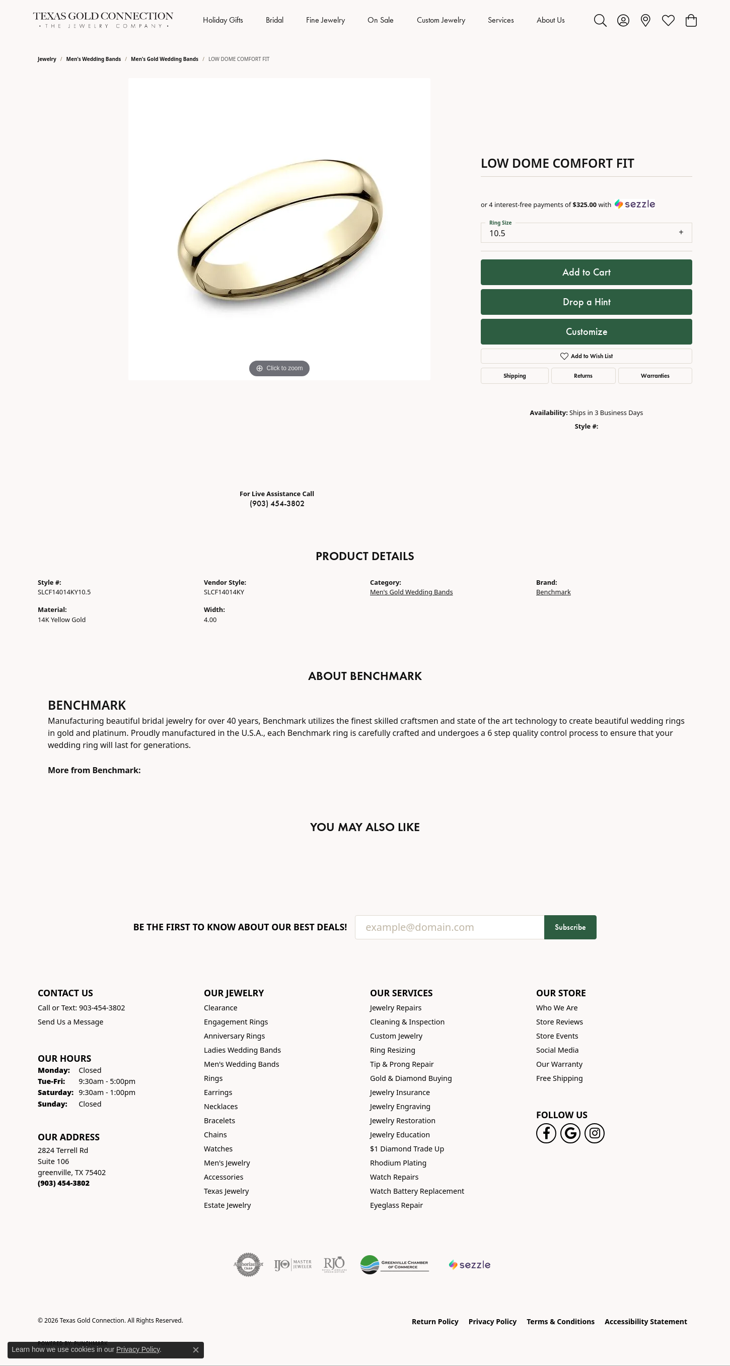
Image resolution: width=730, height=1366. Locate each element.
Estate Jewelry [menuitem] (227, 1205)
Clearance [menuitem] (221, 1007)
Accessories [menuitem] (223, 1177)
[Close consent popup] (196, 1350)
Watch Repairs (394, 1177)
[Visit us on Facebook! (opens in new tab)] (546, 1133)
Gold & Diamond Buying (411, 1078)
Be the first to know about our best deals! (240, 927)
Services (501, 20)
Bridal (274, 20)
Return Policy (435, 1321)
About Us (551, 20)
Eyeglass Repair (396, 1205)
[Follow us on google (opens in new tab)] (570, 1133)
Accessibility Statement (646, 1321)
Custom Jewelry (441, 20)
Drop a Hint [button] (587, 302)
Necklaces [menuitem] (221, 1106)
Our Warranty (559, 1064)
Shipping (514, 375)
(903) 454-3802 (277, 503)
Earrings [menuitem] (218, 1092)
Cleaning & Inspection (407, 1022)
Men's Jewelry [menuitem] (227, 1163)
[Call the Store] (64, 1183)
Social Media (557, 1050)
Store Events (557, 1036)
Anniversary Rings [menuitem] (234, 1036)
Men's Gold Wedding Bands (164, 58)
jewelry (47, 58)
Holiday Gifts (223, 20)
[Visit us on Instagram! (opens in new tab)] (595, 1133)
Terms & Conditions (561, 1321)
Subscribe (570, 927)
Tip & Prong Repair (402, 1064)
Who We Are (557, 1007)
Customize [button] (587, 331)
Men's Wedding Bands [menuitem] (241, 1064)
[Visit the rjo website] (334, 1264)
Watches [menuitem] (218, 1148)
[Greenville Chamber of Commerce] (394, 1264)
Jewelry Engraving (400, 1106)
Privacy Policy (493, 1321)
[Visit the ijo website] (293, 1264)
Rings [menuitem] (213, 1078)
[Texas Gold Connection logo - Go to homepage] (103, 20)
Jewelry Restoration (402, 1120)
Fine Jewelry (325, 20)
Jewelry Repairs (395, 1007)
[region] (279, 279)
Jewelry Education (400, 1134)
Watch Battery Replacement (417, 1191)
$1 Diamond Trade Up (407, 1148)
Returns (583, 375)
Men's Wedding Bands (93, 58)
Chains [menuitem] (215, 1134)
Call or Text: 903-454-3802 (81, 1007)
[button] (600, 20)
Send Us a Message (70, 1022)
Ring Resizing (392, 1050)
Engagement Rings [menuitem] (236, 1022)
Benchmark (553, 591)
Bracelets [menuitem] (219, 1120)
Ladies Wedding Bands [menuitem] (242, 1050)
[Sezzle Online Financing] (470, 1264)
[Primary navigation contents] (384, 20)
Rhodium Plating (398, 1163)
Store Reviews (559, 1022)
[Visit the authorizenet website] (248, 1264)
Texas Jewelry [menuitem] (226, 1191)
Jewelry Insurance (400, 1092)
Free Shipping (559, 1078)
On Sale (381, 20)
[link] (645, 20)
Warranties (655, 375)
